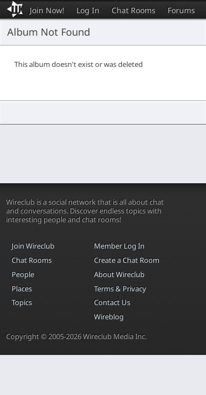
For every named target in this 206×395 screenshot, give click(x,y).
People (23, 274)
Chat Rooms (133, 10)
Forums (181, 10)
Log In (87, 10)
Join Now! (47, 10)
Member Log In (119, 245)
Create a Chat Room (126, 260)
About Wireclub (119, 274)
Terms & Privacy (120, 288)
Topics (22, 302)
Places (22, 288)
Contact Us (112, 302)
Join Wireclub (33, 245)
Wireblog (109, 316)
